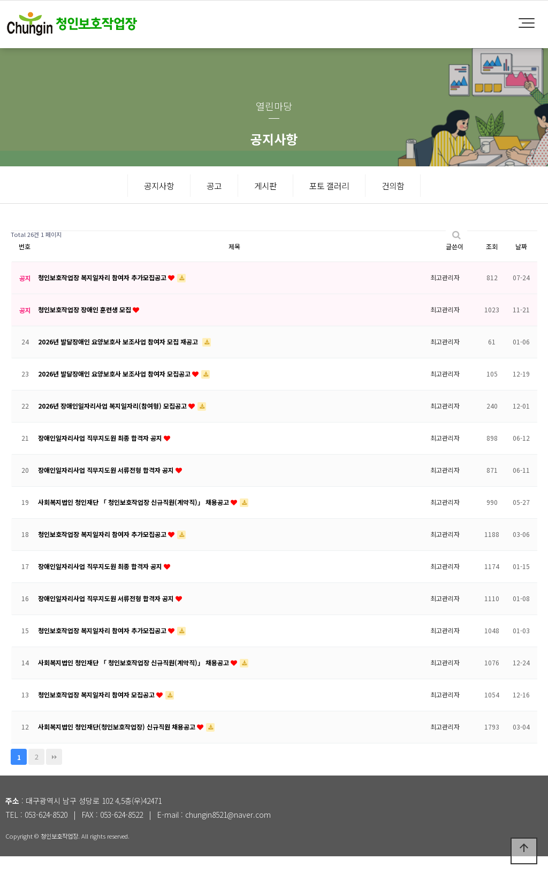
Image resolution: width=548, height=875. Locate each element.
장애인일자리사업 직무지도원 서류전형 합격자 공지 (107, 488)
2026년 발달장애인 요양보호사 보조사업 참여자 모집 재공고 (119, 360)
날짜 (521, 265)
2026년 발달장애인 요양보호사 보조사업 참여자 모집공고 (115, 392)
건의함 (393, 185)
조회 (492, 265)
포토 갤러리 (329, 185)
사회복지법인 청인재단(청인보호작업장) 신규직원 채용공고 (117, 745)
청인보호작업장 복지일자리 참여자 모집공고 (97, 713)
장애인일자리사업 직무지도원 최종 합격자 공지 (101, 456)
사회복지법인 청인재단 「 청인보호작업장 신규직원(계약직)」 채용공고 (134, 520)
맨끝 (54, 775)
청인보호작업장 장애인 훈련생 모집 (85, 328)
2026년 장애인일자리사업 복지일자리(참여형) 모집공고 (113, 424)
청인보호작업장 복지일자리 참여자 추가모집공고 (103, 296)
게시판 (265, 185)
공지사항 (159, 185)
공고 (214, 185)
